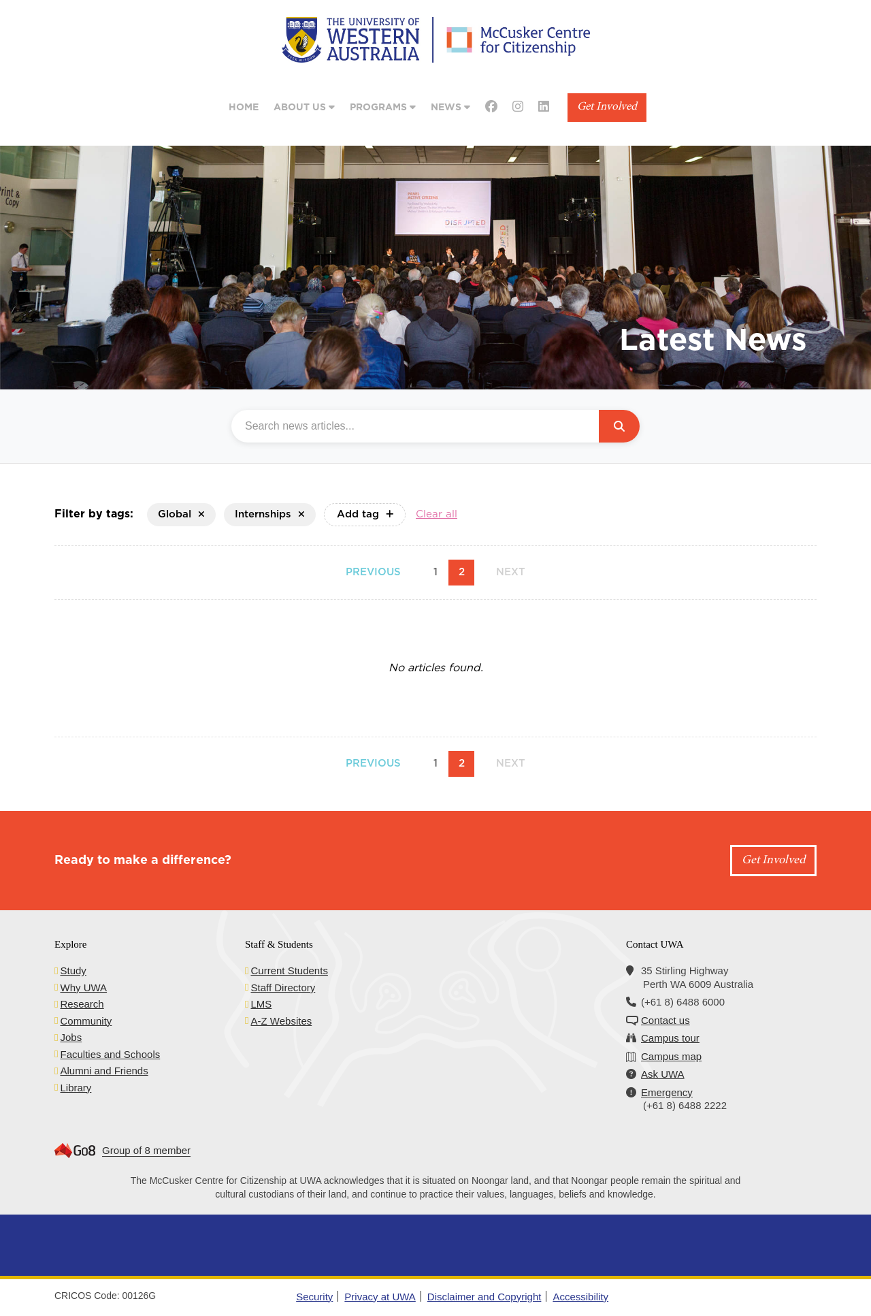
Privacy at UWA (379, 1296)
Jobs (71, 1037)
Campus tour (670, 1038)
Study (73, 970)
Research (81, 1004)
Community (86, 1021)
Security (314, 1296)
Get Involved (607, 107)
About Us (304, 107)
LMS (261, 1004)
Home (244, 107)
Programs (383, 107)
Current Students (288, 970)
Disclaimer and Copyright (484, 1296)
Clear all (436, 514)
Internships (270, 514)
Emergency (667, 1092)
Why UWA (83, 987)
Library (75, 1087)
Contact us (665, 1020)
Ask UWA (663, 1074)
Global (181, 514)
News (450, 107)
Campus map (671, 1056)
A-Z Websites (281, 1021)
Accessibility (580, 1296)
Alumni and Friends (104, 1070)
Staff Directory (282, 987)
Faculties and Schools (110, 1054)
